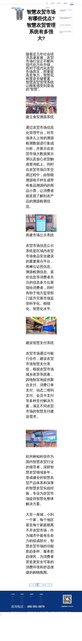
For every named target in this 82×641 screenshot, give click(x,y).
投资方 (31, 596)
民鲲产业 (22, 594)
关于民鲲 (13, 594)
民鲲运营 (19, 16)
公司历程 (12, 598)
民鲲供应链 (22, 602)
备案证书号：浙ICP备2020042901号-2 (39, 624)
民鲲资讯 (41, 594)
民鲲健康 (19, 18)
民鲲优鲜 (19, 14)
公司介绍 (12, 596)
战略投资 (31, 594)
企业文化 (12, 600)
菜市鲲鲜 (22, 600)
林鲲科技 (19, 12)
